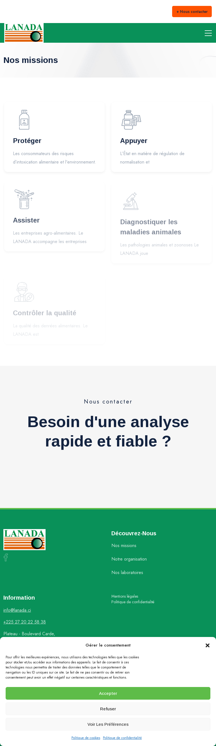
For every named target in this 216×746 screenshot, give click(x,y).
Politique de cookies (85, 737)
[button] (207, 645)
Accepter (108, 693)
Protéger (27, 140)
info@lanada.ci (17, 610)
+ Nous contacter (192, 11)
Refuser (108, 708)
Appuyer (133, 141)
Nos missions (123, 545)
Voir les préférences (108, 724)
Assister (26, 222)
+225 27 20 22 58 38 (24, 622)
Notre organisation (129, 559)
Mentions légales (124, 596)
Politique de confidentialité (122, 737)
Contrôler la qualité (44, 314)
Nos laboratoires (127, 572)
